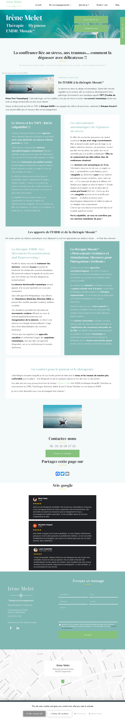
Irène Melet (22, 65)
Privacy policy (95, 714)
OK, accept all (34, 713)
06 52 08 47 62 (91, 19)
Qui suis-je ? (84, 5)
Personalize (80, 714)
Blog (117, 5)
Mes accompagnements (60, 5)
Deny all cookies (59, 713)
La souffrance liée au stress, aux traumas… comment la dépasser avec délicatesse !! (81, 65)
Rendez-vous (102, 5)
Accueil (38, 5)
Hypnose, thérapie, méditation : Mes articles (40, 65)
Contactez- (91, 28)
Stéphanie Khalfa (63, 383)
